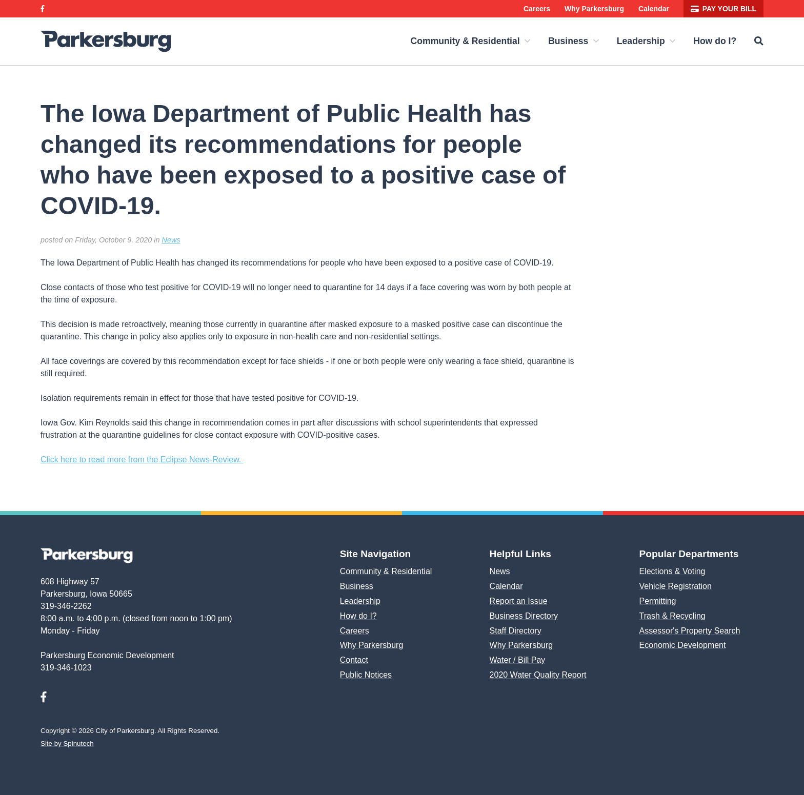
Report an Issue (518, 601)
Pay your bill (725, 9)
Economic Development (681, 645)
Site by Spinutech (67, 743)
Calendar (657, 9)
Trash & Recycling (670, 616)
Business (580, 41)
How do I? (716, 41)
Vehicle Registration (675, 586)
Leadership (650, 41)
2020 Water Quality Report (537, 675)
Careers (540, 9)
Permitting (657, 601)
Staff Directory (516, 631)
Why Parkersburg (598, 9)
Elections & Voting (672, 571)
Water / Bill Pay (518, 660)
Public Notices (366, 675)
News (168, 239)
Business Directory (524, 616)
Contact (353, 660)
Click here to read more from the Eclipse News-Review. (140, 459)
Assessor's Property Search (689, 631)
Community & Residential (480, 41)
